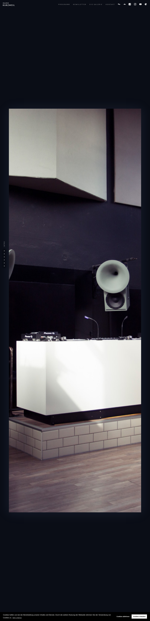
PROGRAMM (64, 4)
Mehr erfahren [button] (17, 618)
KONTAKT (110, 4)
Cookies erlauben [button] (139, 616)
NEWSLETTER (79, 4)
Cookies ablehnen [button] (123, 616)
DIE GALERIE (95, 4)
